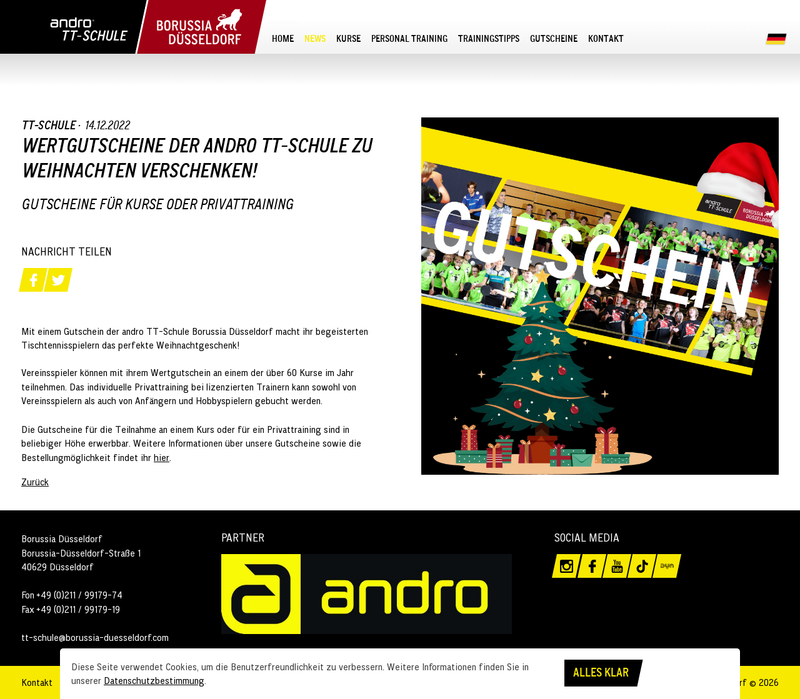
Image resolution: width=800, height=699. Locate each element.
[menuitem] (283, 38)
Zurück (35, 481)
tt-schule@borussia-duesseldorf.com (95, 637)
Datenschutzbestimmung (154, 680)
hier (161, 457)
